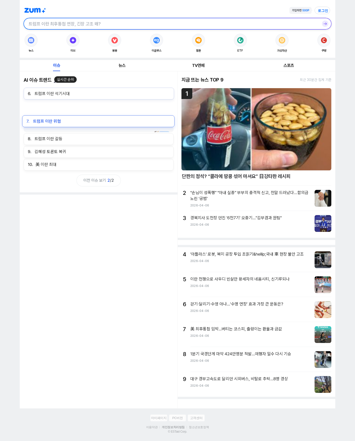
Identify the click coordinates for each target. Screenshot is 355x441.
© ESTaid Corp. (177, 431)
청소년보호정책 (199, 427)
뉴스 (122, 65)
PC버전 (177, 418)
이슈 (56, 65)
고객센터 (196, 418)
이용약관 (152, 427)
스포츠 (289, 65)
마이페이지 (159, 418)
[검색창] (171, 24)
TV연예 (198, 65)
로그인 (323, 11)
